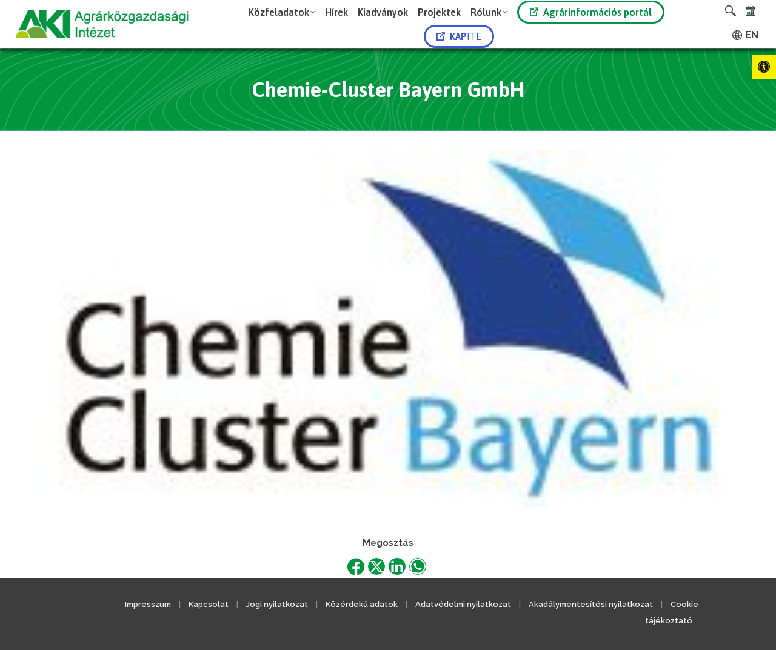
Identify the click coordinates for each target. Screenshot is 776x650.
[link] (764, 67)
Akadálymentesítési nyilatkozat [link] (591, 604)
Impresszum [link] (148, 604)
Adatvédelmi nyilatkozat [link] (463, 604)
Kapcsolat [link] (209, 604)
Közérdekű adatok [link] (362, 604)
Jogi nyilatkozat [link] (277, 604)
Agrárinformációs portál (591, 12)
